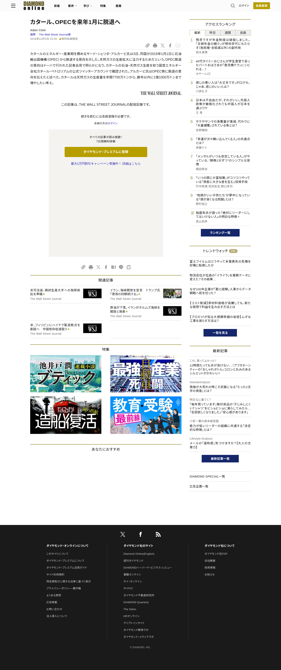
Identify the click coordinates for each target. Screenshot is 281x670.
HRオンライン (132, 590)
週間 (228, 32)
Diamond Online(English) (139, 528)
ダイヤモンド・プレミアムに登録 (105, 152)
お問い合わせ (54, 583)
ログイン (225, 7)
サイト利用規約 (55, 549)
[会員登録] (242, 7)
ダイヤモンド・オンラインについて (67, 520)
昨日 (212, 32)
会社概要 (210, 535)
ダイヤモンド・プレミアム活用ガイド (66, 542)
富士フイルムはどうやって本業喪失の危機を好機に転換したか (220, 263)
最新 (197, 32)
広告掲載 (51, 577)
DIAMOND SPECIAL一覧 (207, 476)
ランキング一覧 (220, 232)
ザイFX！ (129, 563)
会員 (243, 32)
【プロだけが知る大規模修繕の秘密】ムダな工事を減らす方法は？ (220, 319)
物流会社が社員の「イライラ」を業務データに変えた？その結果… (220, 277)
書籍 (137, 7)
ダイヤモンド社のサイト (138, 520)
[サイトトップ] (49, 7)
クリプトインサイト (134, 597)
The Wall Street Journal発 (55, 34)
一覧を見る (220, 332)
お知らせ (210, 549)
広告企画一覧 (199, 486)
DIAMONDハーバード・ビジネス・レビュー (148, 542)
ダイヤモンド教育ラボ (136, 604)
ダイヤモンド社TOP (216, 528)
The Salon (130, 583)
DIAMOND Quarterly (136, 577)
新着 (76, 7)
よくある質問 (53, 570)
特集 (122, 7)
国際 (33, 34)
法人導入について (56, 590)
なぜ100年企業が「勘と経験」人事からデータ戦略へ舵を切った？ (220, 291)
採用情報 (210, 542)
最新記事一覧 (220, 458)
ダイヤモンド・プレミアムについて (65, 535)
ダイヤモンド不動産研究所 (139, 570)
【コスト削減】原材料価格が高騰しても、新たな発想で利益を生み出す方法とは (220, 305)
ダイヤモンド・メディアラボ (139, 611)
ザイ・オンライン (133, 556)
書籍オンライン (132, 549)
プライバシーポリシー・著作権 (63, 563)
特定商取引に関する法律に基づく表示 (68, 556)
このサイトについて (57, 528)
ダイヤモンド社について (220, 520)
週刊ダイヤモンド (134, 535)
